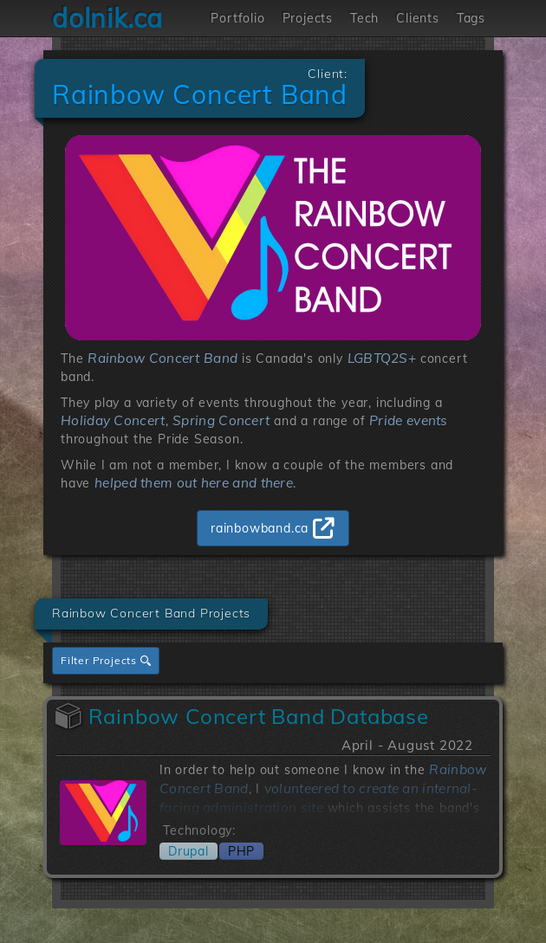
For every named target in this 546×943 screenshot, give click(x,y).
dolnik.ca (107, 18)
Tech (364, 18)
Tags (471, 18)
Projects (308, 18)
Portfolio (237, 18)
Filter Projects (106, 660)
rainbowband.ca (260, 528)
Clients (417, 18)
